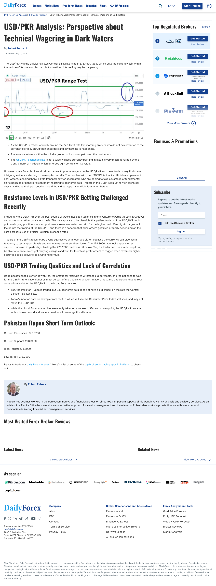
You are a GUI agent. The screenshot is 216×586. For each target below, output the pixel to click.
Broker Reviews (172, 526)
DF (5, 15)
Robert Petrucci (37, 384)
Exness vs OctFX (116, 516)
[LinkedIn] (15, 518)
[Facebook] (5, 518)
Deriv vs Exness (115, 531)
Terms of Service (59, 526)
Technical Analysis (18, 15)
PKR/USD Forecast (38, 15)
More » (206, 26)
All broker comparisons (120, 536)
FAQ (51, 516)
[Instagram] (39, 518)
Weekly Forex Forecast (176, 521)
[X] (9, 518)
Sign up (181, 231)
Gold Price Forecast (175, 511)
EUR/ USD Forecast (174, 516)
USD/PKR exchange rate (30, 159)
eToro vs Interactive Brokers (123, 526)
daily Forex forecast (38, 364)
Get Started (198, 38)
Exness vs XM (114, 511)
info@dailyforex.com (13, 529)
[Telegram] (20, 518)
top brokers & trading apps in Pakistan (107, 364)
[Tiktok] (27, 519)
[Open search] (160, 6)
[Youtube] (33, 518)
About (52, 511)
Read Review (197, 44)
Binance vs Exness (117, 521)
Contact (54, 521)
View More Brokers (178, 123)
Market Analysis (172, 531)
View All (182, 177)
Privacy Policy (57, 531)
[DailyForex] (22, 508)
